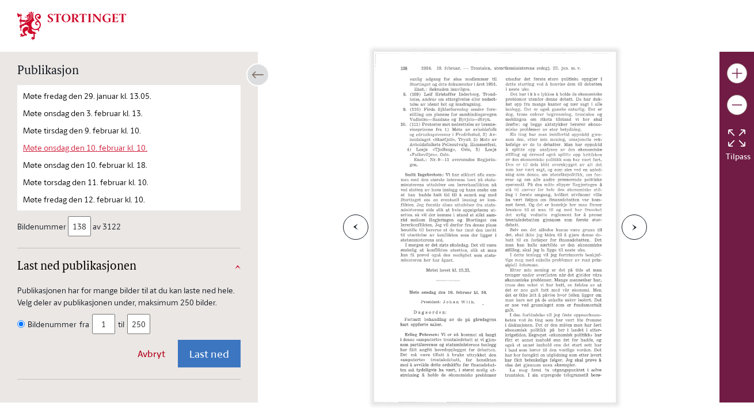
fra (84, 324)
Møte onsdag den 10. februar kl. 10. (85, 147)
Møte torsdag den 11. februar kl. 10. (85, 182)
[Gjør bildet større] (737, 73)
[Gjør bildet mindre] (737, 105)
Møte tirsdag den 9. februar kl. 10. (82, 130)
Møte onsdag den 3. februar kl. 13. (83, 113)
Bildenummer (42, 226)
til (121, 324)
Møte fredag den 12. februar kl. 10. (84, 199)
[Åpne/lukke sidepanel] (257, 74)
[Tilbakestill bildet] (736, 138)
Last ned (209, 354)
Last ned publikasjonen (76, 267)
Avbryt (151, 354)
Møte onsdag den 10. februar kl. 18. (85, 164)
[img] (72, 24)
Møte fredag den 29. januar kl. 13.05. (87, 95)
